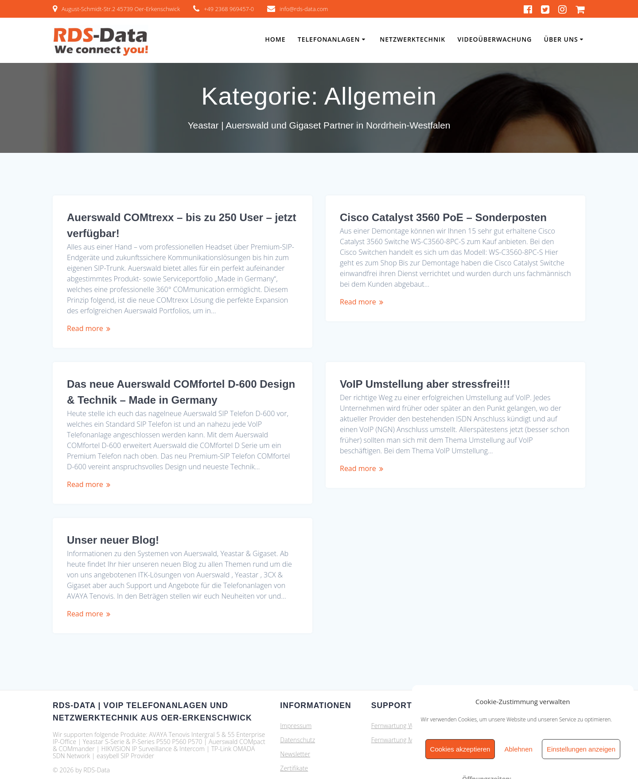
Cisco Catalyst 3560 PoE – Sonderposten (443, 217)
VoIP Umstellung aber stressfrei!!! (152, 384)
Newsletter (295, 728)
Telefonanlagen (329, 39)
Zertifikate (294, 742)
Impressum (295, 699)
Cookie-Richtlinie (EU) (309, 756)
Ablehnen (518, 749)
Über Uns (561, 39)
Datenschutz (297, 713)
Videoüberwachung (495, 39)
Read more (85, 328)
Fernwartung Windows (402, 699)
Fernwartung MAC (396, 713)
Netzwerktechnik (412, 39)
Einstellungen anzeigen (581, 749)
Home (275, 39)
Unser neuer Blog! (386, 513)
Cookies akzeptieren (460, 749)
